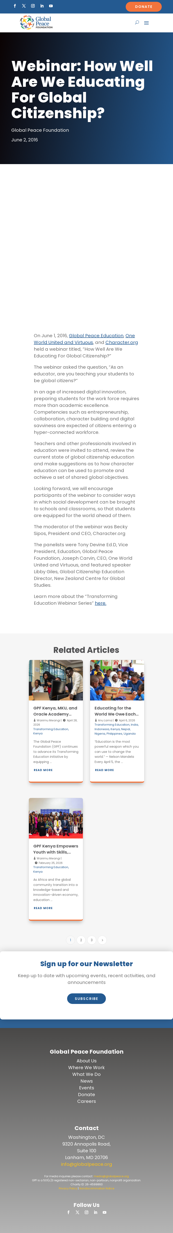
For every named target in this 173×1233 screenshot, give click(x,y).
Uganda (130, 733)
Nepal (125, 729)
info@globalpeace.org (86, 1164)
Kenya (38, 733)
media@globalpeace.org (111, 1176)
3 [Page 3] (92, 940)
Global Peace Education (96, 335)
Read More (43, 770)
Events (86, 1088)
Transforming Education (50, 729)
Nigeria (100, 733)
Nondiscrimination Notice (96, 1188)
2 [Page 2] (81, 940)
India (134, 724)
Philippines (114, 733)
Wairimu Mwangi (48, 720)
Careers (86, 1101)
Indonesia (102, 729)
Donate (144, 6)
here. (100, 603)
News (86, 1081)
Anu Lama (104, 720)
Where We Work (86, 1067)
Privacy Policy (68, 1188)
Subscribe (86, 998)
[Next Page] (102, 940)
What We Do (86, 1074)
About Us (87, 1061)
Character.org (121, 342)
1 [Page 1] (70, 940)
